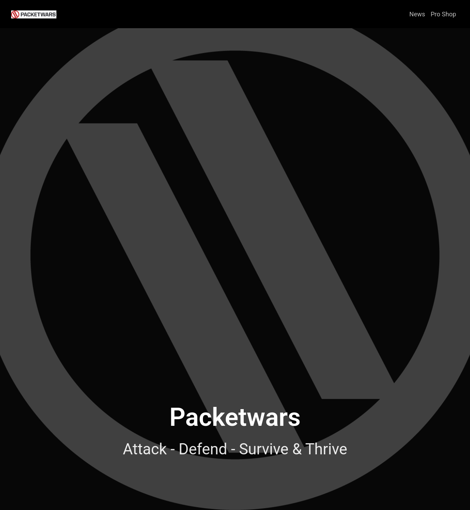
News (417, 14)
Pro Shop (443, 14)
